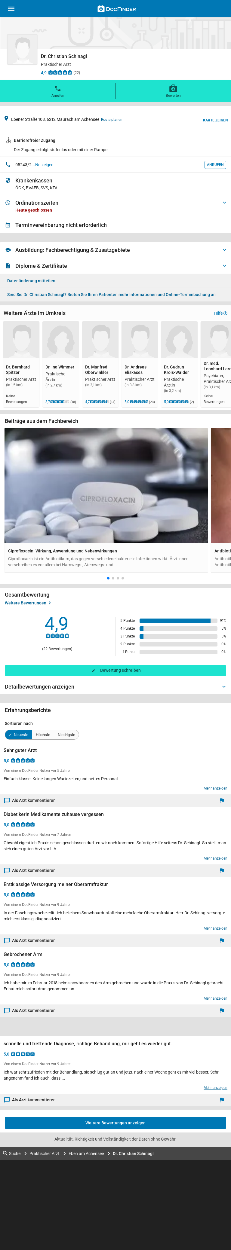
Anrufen (57, 91)
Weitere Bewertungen (28, 603)
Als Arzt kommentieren (30, 800)
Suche (11, 1153)
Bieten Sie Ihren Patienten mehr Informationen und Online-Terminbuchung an (111, 294)
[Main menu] (11, 9)
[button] (108, 578)
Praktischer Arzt (44, 1153)
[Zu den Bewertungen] (60, 72)
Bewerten (173, 91)
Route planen (111, 120)
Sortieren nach (19, 723)
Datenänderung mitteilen (31, 280)
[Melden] (223, 800)
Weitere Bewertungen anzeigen (115, 1122)
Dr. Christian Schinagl (133, 1153)
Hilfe (220, 313)
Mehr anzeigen (215, 788)
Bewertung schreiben (120, 670)
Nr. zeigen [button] (44, 164)
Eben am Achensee (86, 1153)
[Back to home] (116, 9)
